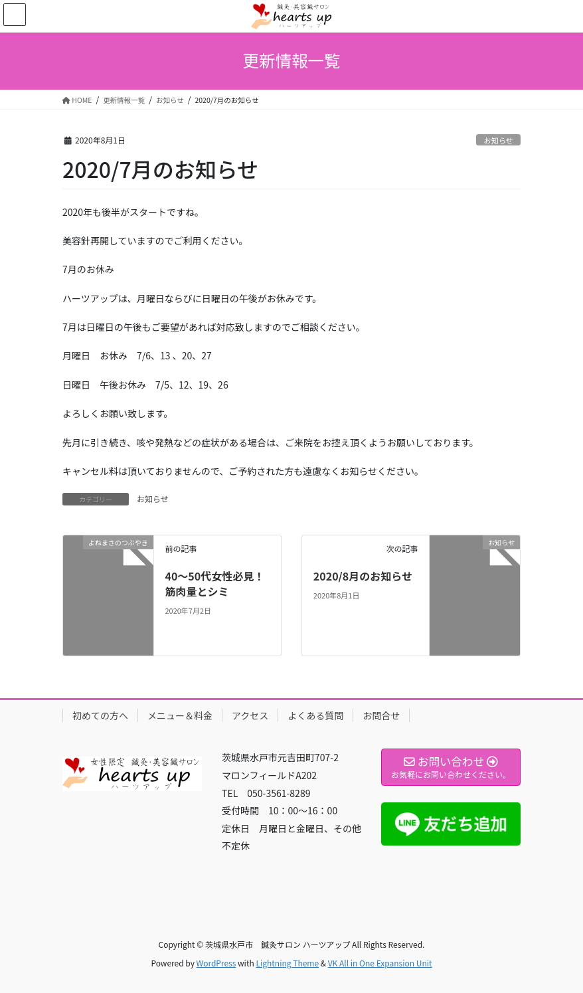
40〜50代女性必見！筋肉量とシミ (214, 583)
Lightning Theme (287, 962)
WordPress (216, 962)
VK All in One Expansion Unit (380, 962)
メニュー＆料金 (179, 715)
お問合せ (381, 715)
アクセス (250, 715)
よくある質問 (315, 715)
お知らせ (498, 140)
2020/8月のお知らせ (362, 576)
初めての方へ (100, 715)
